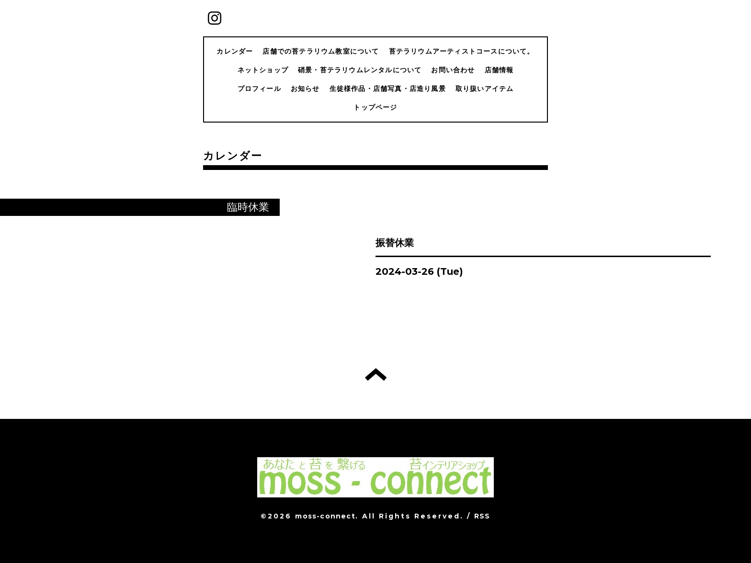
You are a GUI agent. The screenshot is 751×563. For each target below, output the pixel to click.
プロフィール (259, 88)
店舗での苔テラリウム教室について (320, 51)
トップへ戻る (376, 374)
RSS (482, 516)
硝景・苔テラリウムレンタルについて (359, 70)
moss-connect (325, 516)
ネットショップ (263, 70)
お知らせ (305, 88)
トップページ (375, 107)
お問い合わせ (453, 70)
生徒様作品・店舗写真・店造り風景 (388, 88)
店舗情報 (499, 70)
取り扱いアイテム (484, 88)
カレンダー (234, 51)
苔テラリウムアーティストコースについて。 (462, 51)
